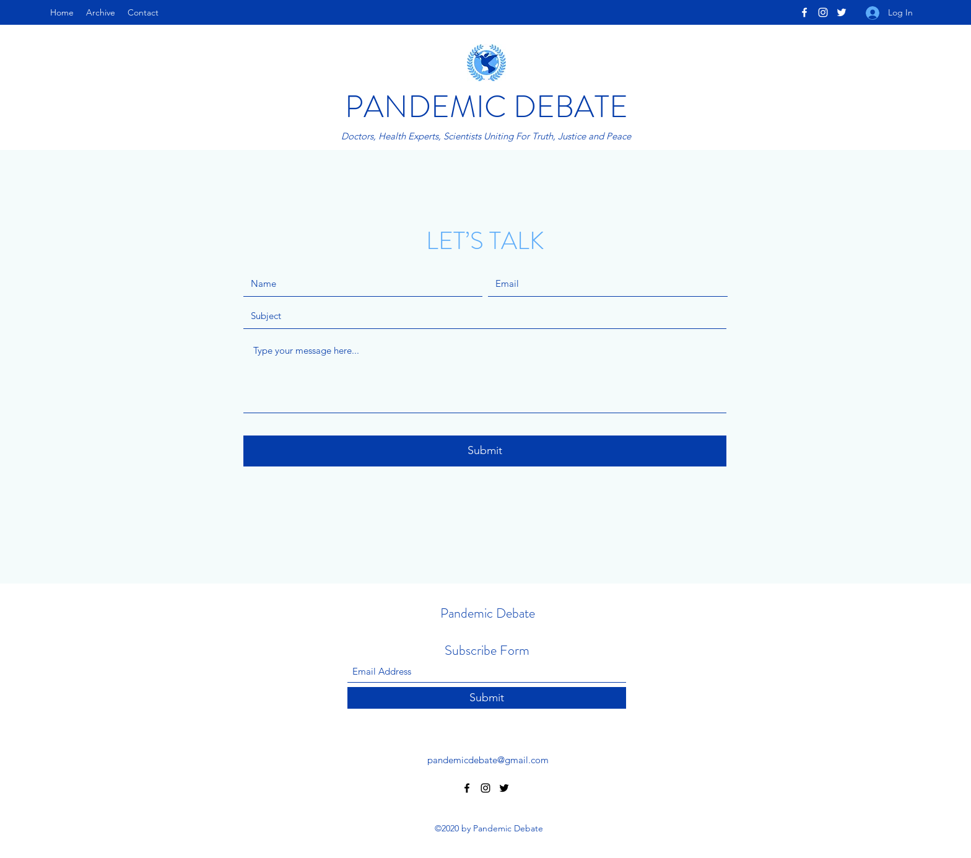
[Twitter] (841, 12)
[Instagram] (823, 12)
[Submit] (484, 451)
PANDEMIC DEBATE (486, 107)
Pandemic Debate (487, 613)
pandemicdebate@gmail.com (488, 760)
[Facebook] (804, 12)
